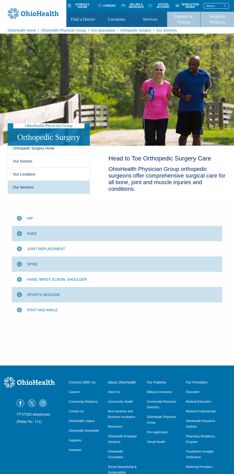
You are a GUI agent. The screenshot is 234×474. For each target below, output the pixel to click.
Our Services (23, 187)
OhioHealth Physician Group (63, 30)
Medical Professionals (201, 411)
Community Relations (83, 401)
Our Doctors (22, 161)
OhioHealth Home (22, 30)
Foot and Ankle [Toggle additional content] (42, 310)
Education (193, 392)
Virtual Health (156, 442)
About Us (114, 392)
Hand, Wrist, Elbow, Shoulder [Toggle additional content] (57, 279)
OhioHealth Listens (81, 421)
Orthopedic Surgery (135, 30)
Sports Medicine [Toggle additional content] (43, 295)
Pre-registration (157, 432)
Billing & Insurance (159, 392)
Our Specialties (103, 30)
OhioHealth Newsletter (84, 430)
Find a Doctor (83, 19)
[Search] (225, 6)
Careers (74, 392)
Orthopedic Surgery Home (34, 148)
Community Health (120, 401)
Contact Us (76, 411)
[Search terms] (216, 6)
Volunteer (75, 450)
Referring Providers (199, 467)
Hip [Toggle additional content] (30, 218)
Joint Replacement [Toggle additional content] (46, 249)
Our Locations (24, 174)
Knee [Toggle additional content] (32, 234)
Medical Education (198, 401)
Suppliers (75, 440)
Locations (116, 19)
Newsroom (115, 426)
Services (150, 19)
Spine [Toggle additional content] (32, 264)
